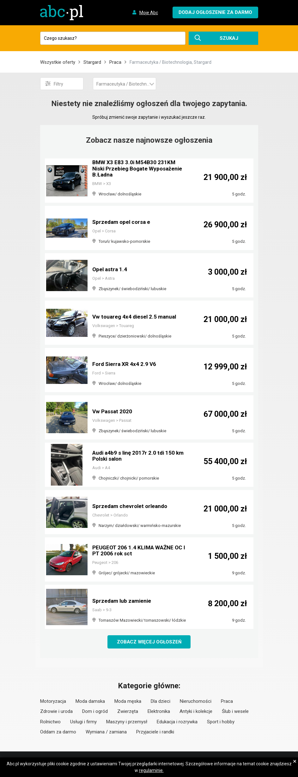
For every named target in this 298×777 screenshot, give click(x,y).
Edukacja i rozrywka (177, 722)
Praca (115, 62)
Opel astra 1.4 (110, 269)
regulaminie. (151, 770)
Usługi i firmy (83, 722)
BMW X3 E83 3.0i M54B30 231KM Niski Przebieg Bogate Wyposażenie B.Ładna (134, 169)
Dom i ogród (95, 711)
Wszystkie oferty (57, 62)
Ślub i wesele (235, 711)
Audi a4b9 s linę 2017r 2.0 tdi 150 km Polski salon (135, 456)
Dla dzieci (160, 701)
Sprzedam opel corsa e (122, 222)
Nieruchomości (195, 701)
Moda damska (90, 701)
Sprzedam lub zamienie (123, 601)
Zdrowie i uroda (56, 711)
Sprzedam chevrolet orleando (131, 506)
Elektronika (159, 711)
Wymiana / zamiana (106, 732)
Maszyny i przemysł (126, 722)
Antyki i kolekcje (195, 711)
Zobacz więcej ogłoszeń (149, 642)
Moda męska (127, 701)
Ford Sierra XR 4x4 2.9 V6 (125, 364)
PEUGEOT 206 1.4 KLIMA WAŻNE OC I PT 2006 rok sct (138, 551)
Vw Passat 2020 (112, 411)
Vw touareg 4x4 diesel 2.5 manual (135, 317)
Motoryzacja (53, 701)
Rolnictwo (50, 722)
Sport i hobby (220, 722)
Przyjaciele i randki (155, 732)
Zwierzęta (127, 711)
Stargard (92, 62)
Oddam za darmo (58, 732)
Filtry (54, 84)
